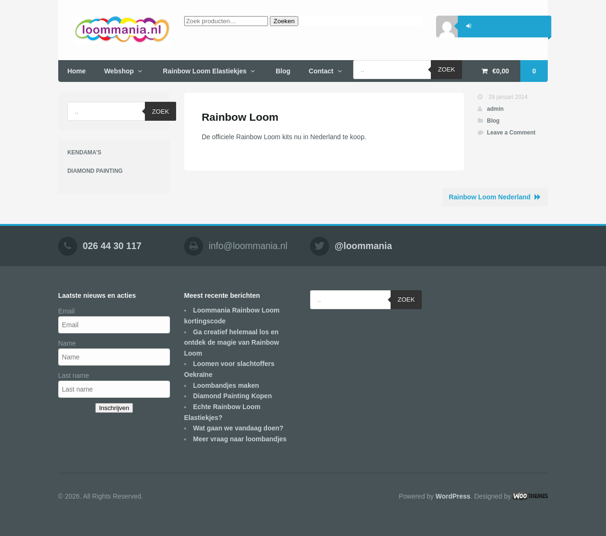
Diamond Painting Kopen (232, 396)
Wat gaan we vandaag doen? (238, 428)
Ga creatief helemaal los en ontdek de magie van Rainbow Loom (231, 342)
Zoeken (284, 21)
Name (67, 343)
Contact (321, 71)
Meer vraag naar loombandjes (240, 439)
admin (495, 109)
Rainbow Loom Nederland (490, 197)
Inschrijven (114, 407)
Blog (283, 71)
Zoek (446, 69)
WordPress (453, 496)
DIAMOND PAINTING (95, 171)
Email (66, 311)
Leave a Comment (511, 132)
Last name (73, 375)
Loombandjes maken (226, 385)
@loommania (363, 246)
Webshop (119, 71)
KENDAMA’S (84, 152)
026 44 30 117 (112, 246)
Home (76, 71)
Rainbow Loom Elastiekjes (205, 71)
